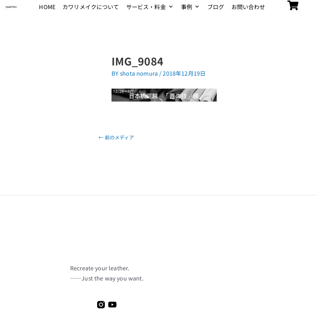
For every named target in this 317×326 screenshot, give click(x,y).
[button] (150, 7)
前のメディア (116, 137)
